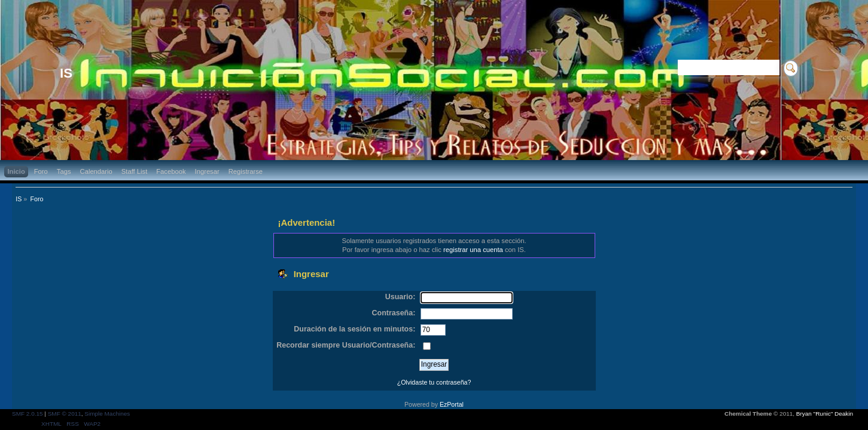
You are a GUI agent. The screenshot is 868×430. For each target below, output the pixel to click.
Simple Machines (107, 413)
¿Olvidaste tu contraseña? (434, 382)
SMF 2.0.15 (27, 413)
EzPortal (452, 404)
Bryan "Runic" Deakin (824, 413)
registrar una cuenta (473, 249)
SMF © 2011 (64, 413)
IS (66, 73)
